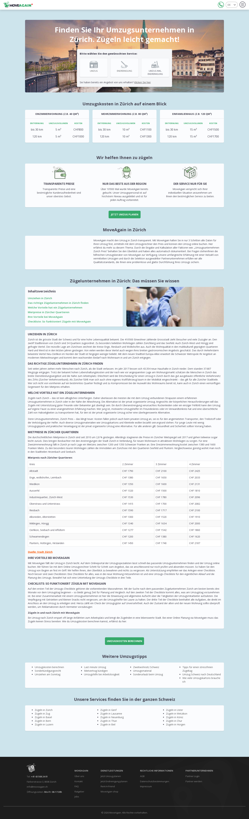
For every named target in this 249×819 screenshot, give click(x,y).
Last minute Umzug (95, 667)
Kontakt (79, 781)
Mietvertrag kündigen (96, 670)
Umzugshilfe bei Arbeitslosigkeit (101, 674)
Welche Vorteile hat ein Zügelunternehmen (55, 307)
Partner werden (194, 781)
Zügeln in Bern (43, 720)
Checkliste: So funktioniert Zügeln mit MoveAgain (59, 321)
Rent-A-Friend (108, 786)
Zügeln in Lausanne (111, 713)
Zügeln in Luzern (44, 724)
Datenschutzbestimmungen (154, 781)
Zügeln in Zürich (44, 710)
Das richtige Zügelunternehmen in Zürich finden (58, 302)
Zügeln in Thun (108, 720)
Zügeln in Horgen (175, 724)
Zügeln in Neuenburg (112, 717)
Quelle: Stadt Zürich (40, 552)
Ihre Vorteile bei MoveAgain (45, 316)
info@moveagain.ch (37, 786)
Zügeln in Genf (108, 710)
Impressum (146, 786)
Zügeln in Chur (174, 720)
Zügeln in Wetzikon (176, 713)
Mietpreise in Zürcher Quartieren (48, 312)
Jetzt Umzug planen (124, 214)
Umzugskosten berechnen (49, 667)
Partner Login (193, 776)
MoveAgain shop (109, 791)
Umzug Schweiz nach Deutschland (201, 674)
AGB (142, 776)
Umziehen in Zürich (40, 298)
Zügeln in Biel (107, 724)
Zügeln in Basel (43, 717)
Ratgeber (79, 791)
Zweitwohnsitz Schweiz (146, 667)
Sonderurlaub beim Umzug (148, 674)
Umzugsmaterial (142, 670)
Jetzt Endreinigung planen (114, 781)
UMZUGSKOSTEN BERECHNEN (124, 641)
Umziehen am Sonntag (47, 674)
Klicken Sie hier (142, 82)
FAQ (77, 786)
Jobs (77, 796)
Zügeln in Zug (42, 713)
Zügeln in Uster (174, 710)
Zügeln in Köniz (174, 717)
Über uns (79, 776)
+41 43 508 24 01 (39, 776)
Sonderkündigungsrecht (48, 670)
